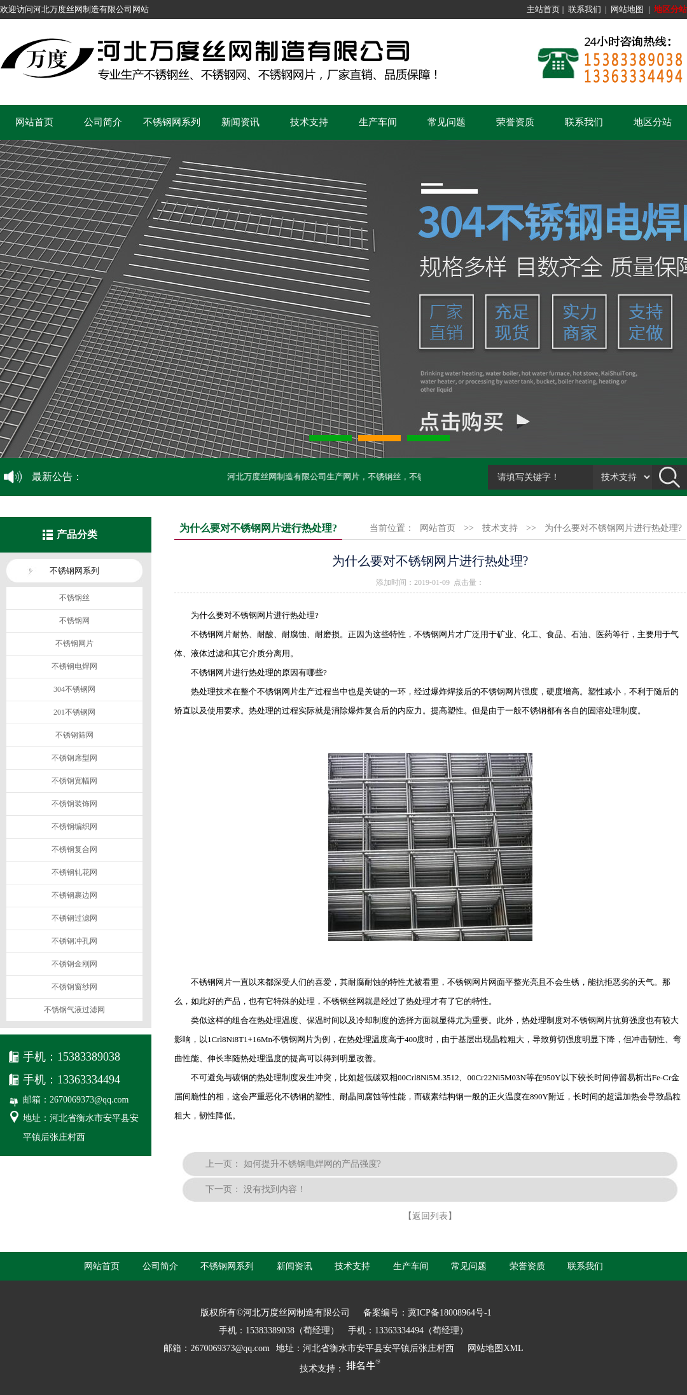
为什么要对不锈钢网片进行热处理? (613, 528)
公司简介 (103, 122)
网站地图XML (495, 1348)
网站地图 (627, 9)
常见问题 (446, 122)
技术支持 (309, 122)
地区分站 (670, 9)
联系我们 (584, 9)
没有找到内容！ (275, 1189)
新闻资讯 (240, 122)
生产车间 (378, 122)
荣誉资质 (515, 122)
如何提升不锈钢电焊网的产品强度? (312, 1164)
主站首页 (543, 9)
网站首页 (34, 122)
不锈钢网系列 (171, 122)
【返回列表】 (430, 1216)
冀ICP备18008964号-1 (449, 1312)
